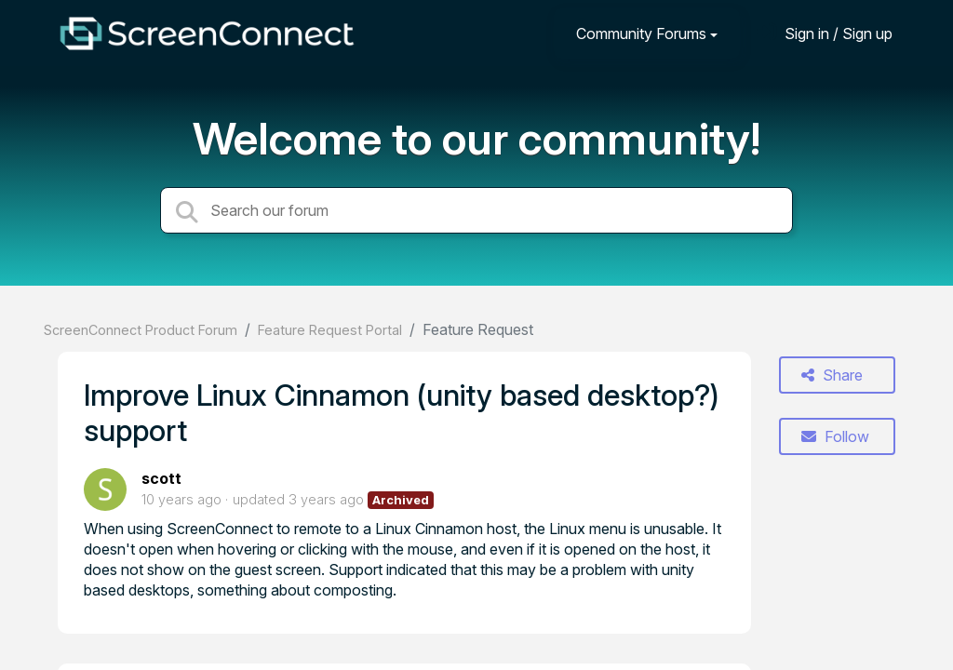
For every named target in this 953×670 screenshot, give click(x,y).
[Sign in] (824, 33)
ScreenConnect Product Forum (140, 330)
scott (161, 478)
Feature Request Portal (330, 330)
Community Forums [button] (641, 33)
